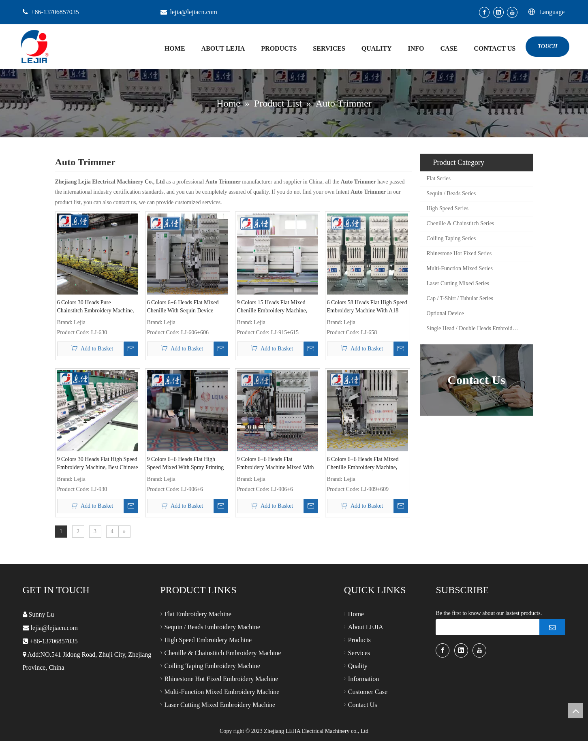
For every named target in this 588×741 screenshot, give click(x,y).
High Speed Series (447, 208)
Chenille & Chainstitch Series (460, 223)
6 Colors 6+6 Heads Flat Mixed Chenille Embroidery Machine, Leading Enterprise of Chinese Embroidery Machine (363, 464)
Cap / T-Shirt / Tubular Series (460, 298)
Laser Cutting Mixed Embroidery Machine (220, 704)
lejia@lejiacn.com (193, 12)
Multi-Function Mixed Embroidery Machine (222, 691)
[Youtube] (512, 12)
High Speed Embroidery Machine (208, 639)
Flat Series (439, 178)
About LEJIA (365, 627)
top (575, 710)
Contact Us (362, 704)
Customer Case (367, 691)
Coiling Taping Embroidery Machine (212, 665)
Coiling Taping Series (451, 238)
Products (359, 639)
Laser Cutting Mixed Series (458, 283)
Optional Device (445, 313)
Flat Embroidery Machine (198, 614)
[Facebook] (484, 12)
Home (356, 614)
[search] (485, 627)
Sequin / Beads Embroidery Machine (212, 627)
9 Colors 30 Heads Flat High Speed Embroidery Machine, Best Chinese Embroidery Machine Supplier (97, 464)
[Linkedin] (498, 12)
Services (359, 652)
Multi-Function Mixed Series (460, 268)
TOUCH (548, 46)
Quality (358, 665)
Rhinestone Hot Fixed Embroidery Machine (221, 678)
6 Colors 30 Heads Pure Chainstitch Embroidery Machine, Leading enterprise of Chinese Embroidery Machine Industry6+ (95, 307)
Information (363, 678)
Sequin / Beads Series (451, 193)
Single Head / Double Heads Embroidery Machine (480, 328)
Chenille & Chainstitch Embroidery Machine (223, 652)
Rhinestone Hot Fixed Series (459, 253)
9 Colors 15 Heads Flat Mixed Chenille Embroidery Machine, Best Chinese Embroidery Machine (276, 307)
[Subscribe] (552, 627)
